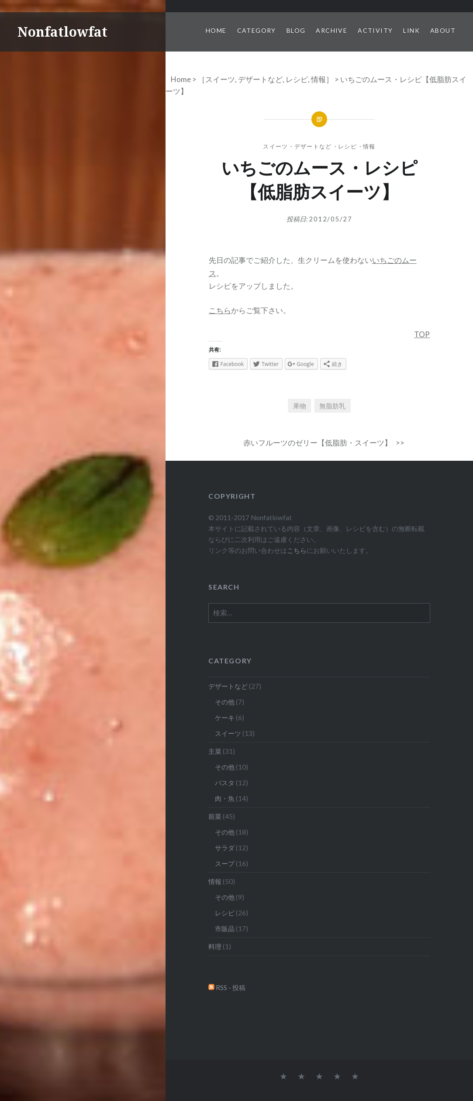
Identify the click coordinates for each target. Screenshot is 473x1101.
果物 (299, 406)
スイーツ (220, 79)
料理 (214, 946)
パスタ (225, 783)
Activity (375, 30)
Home (216, 30)
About (443, 30)
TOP (422, 334)
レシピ (297, 79)
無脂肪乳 (332, 406)
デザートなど (260, 79)
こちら (220, 310)
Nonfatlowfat (62, 32)
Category (256, 30)
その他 (225, 702)
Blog (296, 30)
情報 (318, 79)
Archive (331, 30)
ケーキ (225, 717)
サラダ (225, 848)
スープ (225, 863)
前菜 (214, 816)
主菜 (214, 751)
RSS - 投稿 (230, 987)
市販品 (225, 928)
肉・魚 (225, 798)
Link (411, 30)
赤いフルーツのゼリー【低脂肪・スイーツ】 (317, 442)
